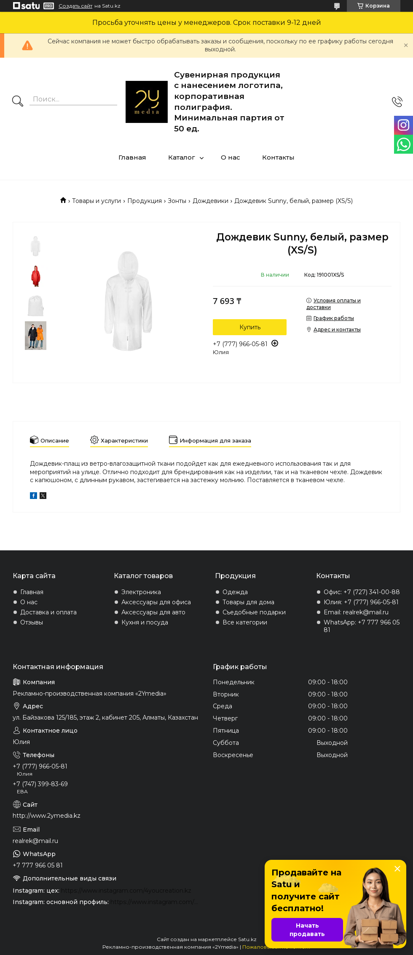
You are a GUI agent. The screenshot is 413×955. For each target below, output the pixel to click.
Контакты (278, 157)
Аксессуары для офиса (156, 602)
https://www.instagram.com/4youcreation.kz (126, 890)
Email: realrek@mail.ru (356, 612)
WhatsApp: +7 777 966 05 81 (362, 626)
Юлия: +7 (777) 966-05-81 (361, 602)
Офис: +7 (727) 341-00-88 (362, 592)
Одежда (235, 592)
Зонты (177, 201)
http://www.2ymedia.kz (46, 815)
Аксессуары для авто (153, 612)
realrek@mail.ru (35, 841)
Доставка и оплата (48, 612)
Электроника (141, 592)
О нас (230, 157)
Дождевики (210, 201)
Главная (132, 157)
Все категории (245, 622)
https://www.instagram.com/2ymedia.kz (155, 902)
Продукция (144, 201)
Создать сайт (75, 6)
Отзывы (31, 622)
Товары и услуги (96, 201)
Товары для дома (248, 602)
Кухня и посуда (144, 622)
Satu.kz (247, 939)
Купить (249, 327)
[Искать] (17, 102)
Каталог (181, 157)
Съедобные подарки (254, 612)
